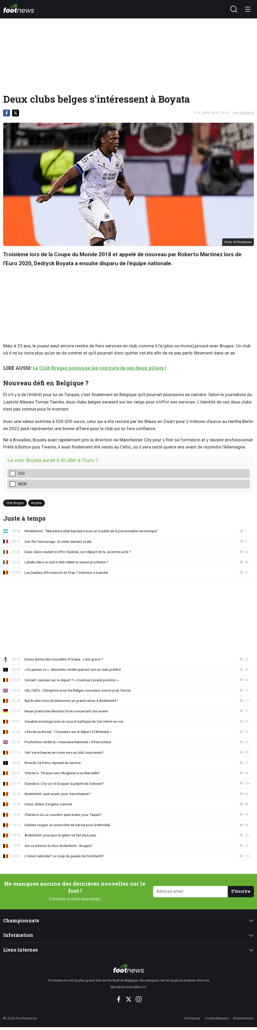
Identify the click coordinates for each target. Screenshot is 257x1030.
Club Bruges (15, 503)
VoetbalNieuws (217, 1018)
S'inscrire (240, 891)
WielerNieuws (243, 1018)
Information (18, 935)
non (22, 483)
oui (21, 473)
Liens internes (20, 950)
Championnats (21, 921)
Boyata (36, 503)
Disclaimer (192, 1018)
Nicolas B (246, 112)
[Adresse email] (190, 891)
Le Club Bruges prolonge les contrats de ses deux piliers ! (99, 368)
